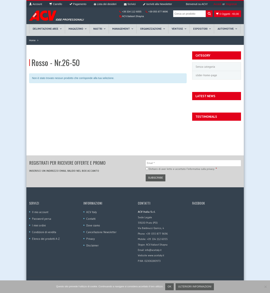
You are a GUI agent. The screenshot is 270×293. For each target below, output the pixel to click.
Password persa (41, 218)
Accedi (217, 4)
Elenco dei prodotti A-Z (46, 239)
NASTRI (97, 28)
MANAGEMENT (121, 28)
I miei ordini (39, 225)
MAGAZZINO (76, 28)
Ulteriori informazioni (194, 286)
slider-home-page (206, 75)
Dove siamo (93, 225)
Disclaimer (92, 245)
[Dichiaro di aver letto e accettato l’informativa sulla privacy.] (147, 168)
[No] (265, 287)
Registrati (231, 4)
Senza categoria (205, 66)
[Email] (193, 163)
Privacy (90, 239)
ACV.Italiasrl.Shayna (132, 16)
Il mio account (40, 212)
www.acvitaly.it (156, 255)
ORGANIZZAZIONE (151, 28)
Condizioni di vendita (44, 232)
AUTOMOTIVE (226, 28)
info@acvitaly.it (153, 250)
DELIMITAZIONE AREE (45, 28)
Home (32, 40)
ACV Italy (91, 212)
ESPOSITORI (200, 28)
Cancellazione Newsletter (101, 232)
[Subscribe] (156, 177)
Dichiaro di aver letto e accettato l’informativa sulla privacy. (181, 169)
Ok (169, 286)
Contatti (91, 218)
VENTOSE (177, 28)
